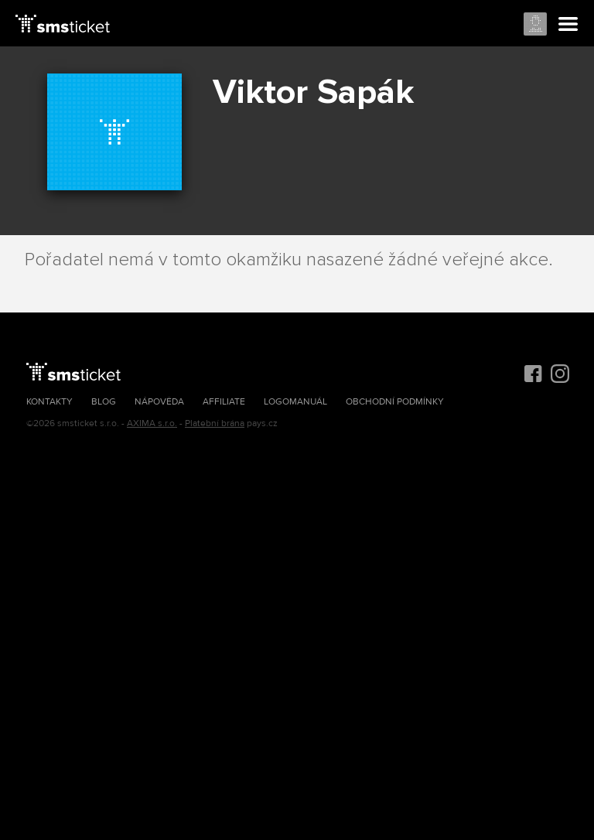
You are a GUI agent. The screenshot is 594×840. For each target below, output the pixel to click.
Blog (103, 402)
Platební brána (214, 423)
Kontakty (49, 402)
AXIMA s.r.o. (152, 423)
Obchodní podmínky (395, 402)
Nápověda (159, 402)
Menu (568, 24)
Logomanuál (295, 402)
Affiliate (224, 402)
